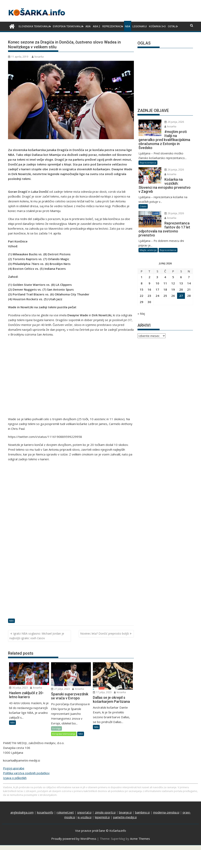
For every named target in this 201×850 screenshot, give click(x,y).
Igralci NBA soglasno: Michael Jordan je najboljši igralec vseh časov (36, 636)
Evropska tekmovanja (68, 26)
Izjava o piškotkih (15, 778)
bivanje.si (125, 812)
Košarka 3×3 (157, 26)
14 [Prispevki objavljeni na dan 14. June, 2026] (189, 283)
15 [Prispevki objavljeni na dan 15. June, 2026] (141, 289)
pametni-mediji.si (125, 817)
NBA (127, 26)
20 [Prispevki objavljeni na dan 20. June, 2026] (181, 289)
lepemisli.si (102, 817)
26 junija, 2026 (174, 122)
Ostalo (172, 26)
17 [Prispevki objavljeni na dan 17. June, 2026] (157, 289)
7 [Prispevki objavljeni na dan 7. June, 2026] (189, 277)
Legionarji (139, 26)
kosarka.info (45, 812)
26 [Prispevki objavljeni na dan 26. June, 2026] (173, 296)
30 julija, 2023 (18, 687)
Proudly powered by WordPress (73, 839)
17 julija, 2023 (102, 692)
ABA (88, 26)
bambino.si (142, 812)
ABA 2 (96, 26)
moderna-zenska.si (166, 812)
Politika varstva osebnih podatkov (26, 773)
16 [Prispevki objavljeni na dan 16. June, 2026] (149, 289)
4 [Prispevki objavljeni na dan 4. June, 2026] (165, 277)
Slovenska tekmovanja (34, 26)
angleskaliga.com (22, 812)
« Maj (141, 313)
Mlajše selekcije (148, 250)
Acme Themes (140, 839)
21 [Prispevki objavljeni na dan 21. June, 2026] (189, 289)
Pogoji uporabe (13, 768)
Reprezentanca (112, 26)
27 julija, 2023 (60, 689)
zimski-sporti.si (105, 812)
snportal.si (84, 812)
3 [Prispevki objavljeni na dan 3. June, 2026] (157, 277)
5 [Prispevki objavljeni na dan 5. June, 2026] (173, 277)
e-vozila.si (84, 817)
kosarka (38, 56)
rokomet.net (65, 812)
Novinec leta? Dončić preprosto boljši (104, 633)
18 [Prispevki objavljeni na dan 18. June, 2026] (165, 289)
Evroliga (56, 728)
